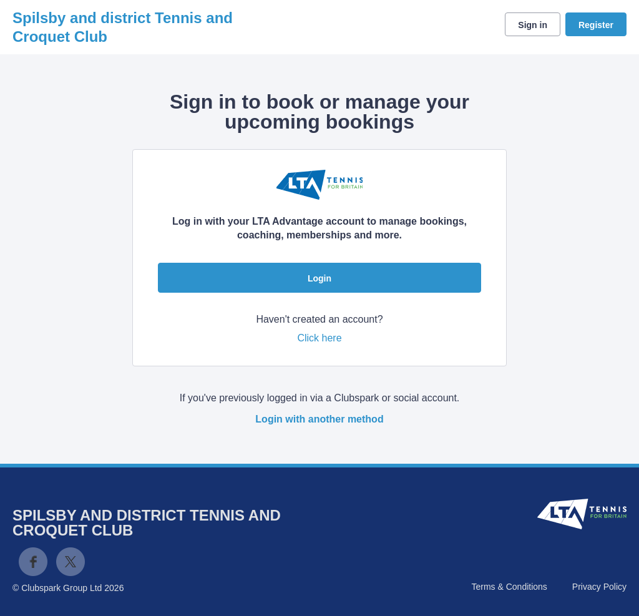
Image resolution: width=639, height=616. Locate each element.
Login (319, 278)
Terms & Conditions (509, 587)
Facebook (33, 561)
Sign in (532, 25)
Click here (319, 338)
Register (595, 25)
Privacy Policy (599, 587)
